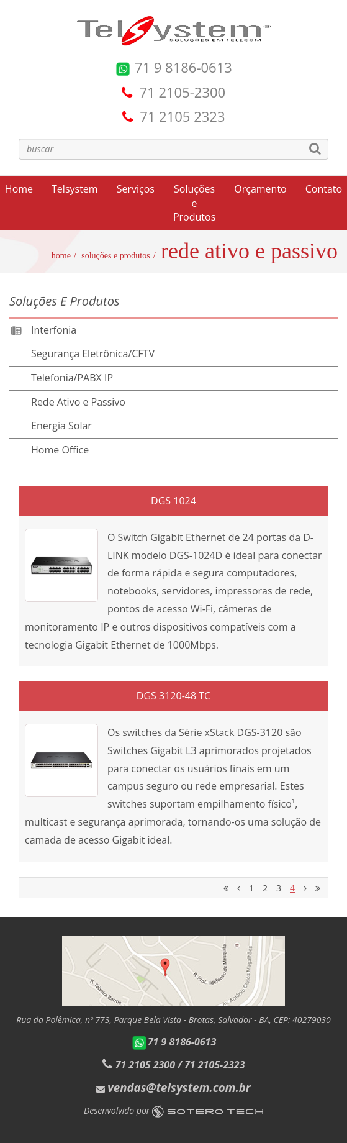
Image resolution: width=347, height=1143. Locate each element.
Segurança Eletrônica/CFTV (93, 353)
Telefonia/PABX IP (72, 378)
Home (61, 255)
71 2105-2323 (214, 1065)
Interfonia (53, 330)
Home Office (60, 450)
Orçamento (260, 189)
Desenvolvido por (173, 1110)
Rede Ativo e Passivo (78, 402)
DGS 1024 (173, 501)
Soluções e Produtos (194, 203)
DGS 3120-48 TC (173, 696)
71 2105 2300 (145, 1065)
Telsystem (75, 189)
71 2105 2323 (182, 116)
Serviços (136, 189)
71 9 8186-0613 (173, 67)
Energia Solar (61, 425)
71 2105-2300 (183, 92)
